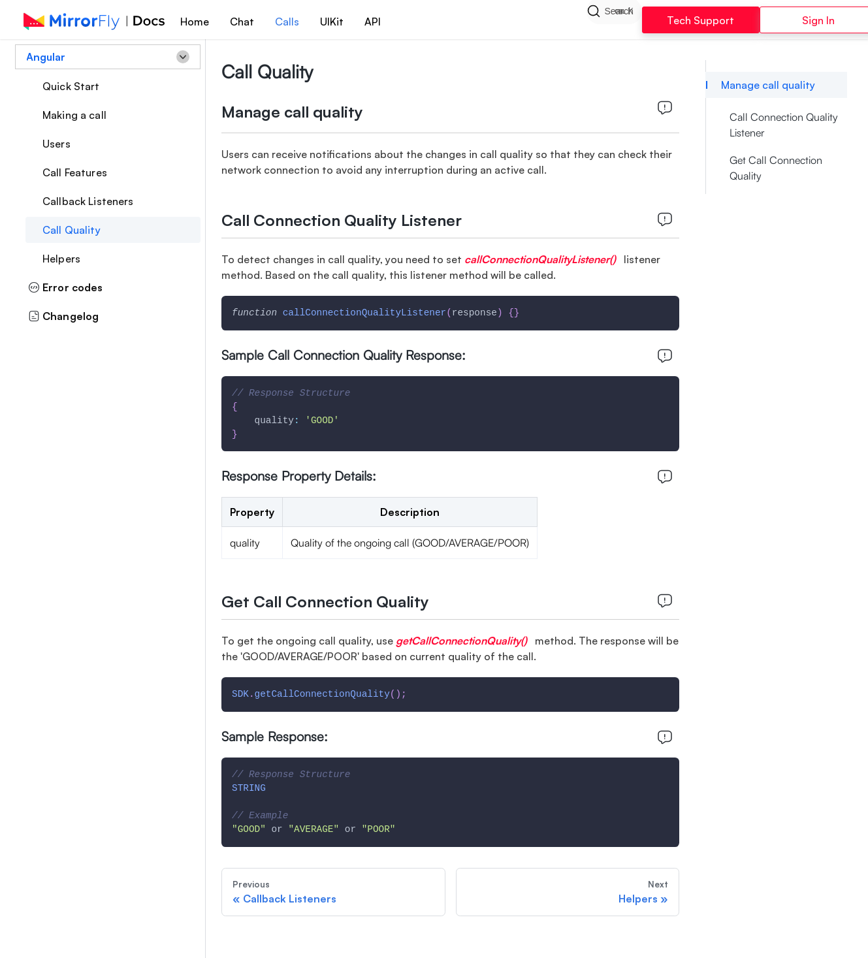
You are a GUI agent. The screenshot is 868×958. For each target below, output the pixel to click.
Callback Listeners (88, 201)
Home (194, 21)
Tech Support (700, 20)
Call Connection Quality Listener (784, 124)
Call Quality (71, 229)
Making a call (74, 114)
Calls (287, 21)
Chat (242, 21)
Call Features (74, 172)
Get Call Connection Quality (776, 167)
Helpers (61, 258)
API (372, 21)
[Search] (614, 20)
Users (56, 143)
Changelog (63, 316)
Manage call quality (768, 84)
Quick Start (71, 86)
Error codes (65, 287)
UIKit (332, 21)
